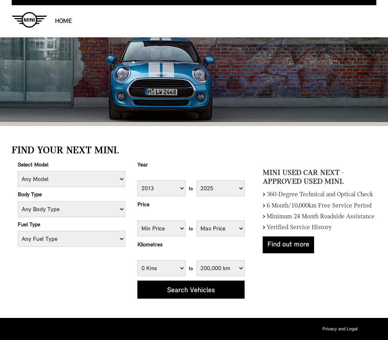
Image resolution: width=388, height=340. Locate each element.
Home (63, 21)
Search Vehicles (191, 290)
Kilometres (149, 245)
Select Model (33, 165)
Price (143, 205)
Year (142, 165)
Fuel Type (29, 225)
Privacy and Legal (340, 328)
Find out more (288, 244)
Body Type (30, 195)
